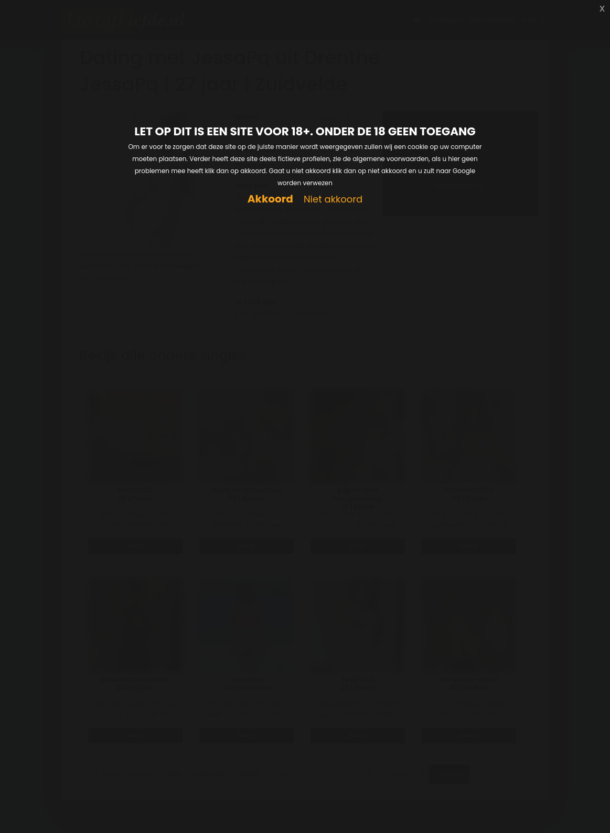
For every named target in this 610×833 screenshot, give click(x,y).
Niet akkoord (333, 200)
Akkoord (270, 199)
